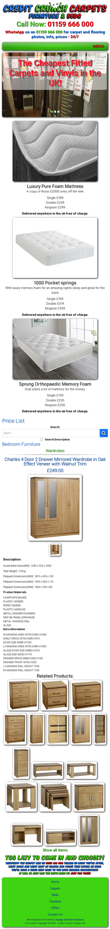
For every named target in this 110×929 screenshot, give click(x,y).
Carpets (55, 888)
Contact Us (55, 914)
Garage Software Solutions (70, 919)
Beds (55, 895)
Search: (55, 427)
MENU (98, 46)
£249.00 (55, 470)
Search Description (57, 439)
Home (55, 882)
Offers (55, 908)
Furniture (55, 901)
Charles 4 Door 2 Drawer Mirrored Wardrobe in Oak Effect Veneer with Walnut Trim (55, 461)
